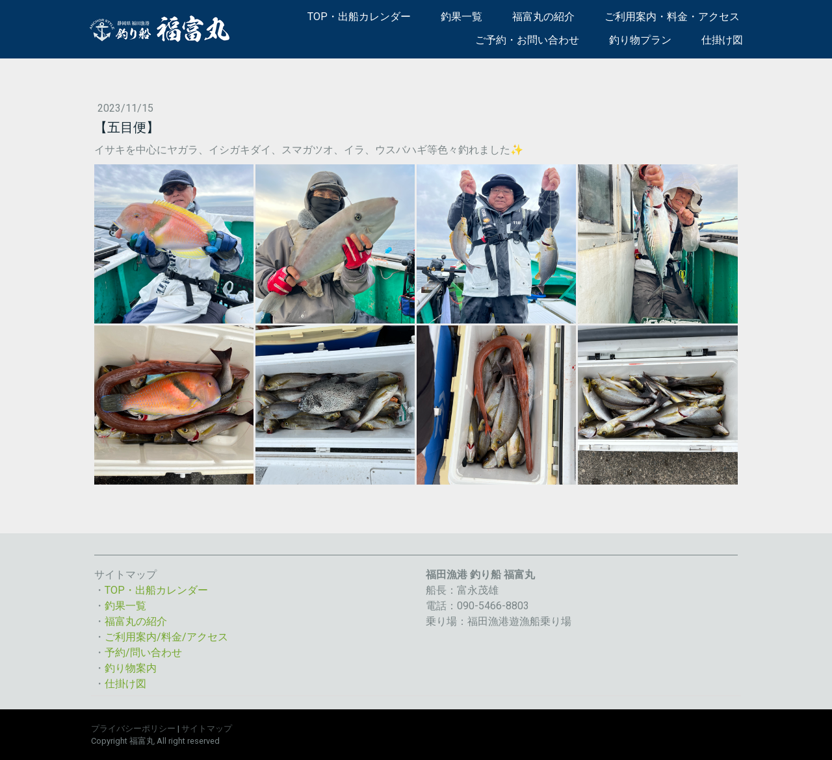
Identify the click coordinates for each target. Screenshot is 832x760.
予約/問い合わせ (143, 652)
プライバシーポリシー (133, 728)
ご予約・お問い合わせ (527, 40)
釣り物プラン (640, 40)
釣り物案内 (131, 668)
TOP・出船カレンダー (359, 16)
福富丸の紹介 (543, 16)
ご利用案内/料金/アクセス (166, 637)
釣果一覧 (461, 16)
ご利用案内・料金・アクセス (672, 16)
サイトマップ (206, 728)
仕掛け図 (722, 40)
